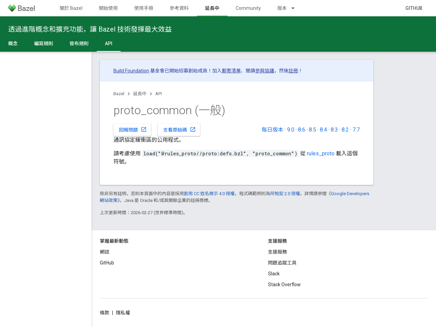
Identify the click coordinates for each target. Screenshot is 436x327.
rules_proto (320, 153)
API (158, 93)
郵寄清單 (231, 70)
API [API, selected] (108, 43)
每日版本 (272, 129)
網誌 (104, 252)
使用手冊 (143, 8)
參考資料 (179, 8)
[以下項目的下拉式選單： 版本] (296, 8)
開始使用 (108, 8)
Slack (274, 273)
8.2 (345, 129)
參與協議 (264, 70)
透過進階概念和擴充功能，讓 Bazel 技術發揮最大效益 (90, 29)
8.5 (312, 129)
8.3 (334, 129)
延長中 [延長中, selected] (212, 8)
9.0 (290, 129)
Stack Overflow (284, 284)
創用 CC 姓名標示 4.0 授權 (209, 193)
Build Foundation (131, 70)
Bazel (118, 93)
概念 (13, 43)
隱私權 (123, 312)
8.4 (323, 129)
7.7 (356, 129)
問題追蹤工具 (282, 262)
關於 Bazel (71, 8)
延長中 (139, 93)
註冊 (293, 70)
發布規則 (79, 43)
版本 (282, 8)
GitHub (413, 8)
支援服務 (277, 252)
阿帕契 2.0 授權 (285, 193)
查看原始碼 (179, 129)
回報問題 (133, 129)
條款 (104, 312)
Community (248, 8)
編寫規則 (43, 43)
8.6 (301, 129)
